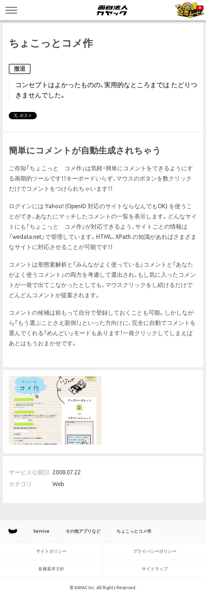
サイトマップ (155, 568)
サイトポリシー (51, 551)
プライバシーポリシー (155, 551)
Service (41, 531)
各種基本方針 (51, 568)
